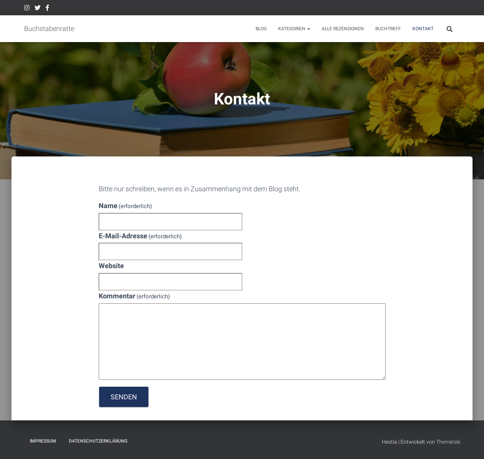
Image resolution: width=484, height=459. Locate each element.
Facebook (47, 9)
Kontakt (422, 28)
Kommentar (134, 296)
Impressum (43, 441)
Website (111, 266)
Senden (124, 397)
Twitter (37, 9)
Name (125, 206)
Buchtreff (388, 28)
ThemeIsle (448, 442)
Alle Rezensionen (343, 28)
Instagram (26, 9)
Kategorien (294, 28)
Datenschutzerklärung (98, 441)
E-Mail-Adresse (140, 236)
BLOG (261, 28)
